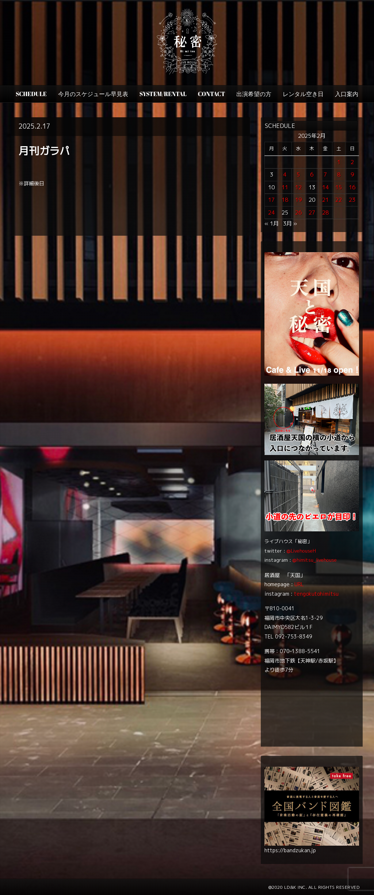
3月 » (290, 223)
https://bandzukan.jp (290, 850)
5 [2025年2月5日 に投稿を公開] (298, 174)
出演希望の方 (253, 94)
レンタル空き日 (303, 94)
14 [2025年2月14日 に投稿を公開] (325, 187)
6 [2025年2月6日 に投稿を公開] (311, 174)
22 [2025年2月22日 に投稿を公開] (338, 200)
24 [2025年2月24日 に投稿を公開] (271, 212)
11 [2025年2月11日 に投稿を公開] (285, 187)
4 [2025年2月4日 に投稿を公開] (284, 174)
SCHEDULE (31, 94)
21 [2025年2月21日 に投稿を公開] (325, 200)
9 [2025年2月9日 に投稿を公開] (352, 174)
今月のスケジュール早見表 (93, 94)
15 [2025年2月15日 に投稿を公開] (338, 187)
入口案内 (346, 94)
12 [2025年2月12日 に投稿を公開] (298, 187)
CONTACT (211, 94)
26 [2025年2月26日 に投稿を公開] (298, 212)
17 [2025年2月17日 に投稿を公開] (271, 200)
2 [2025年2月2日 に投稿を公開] (352, 162)
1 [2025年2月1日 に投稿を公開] (338, 162)
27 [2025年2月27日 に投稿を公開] (312, 212)
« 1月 (271, 223)
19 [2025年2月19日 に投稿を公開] (298, 200)
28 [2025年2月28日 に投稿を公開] (325, 212)
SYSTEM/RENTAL (163, 94)
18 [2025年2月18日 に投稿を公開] (285, 200)
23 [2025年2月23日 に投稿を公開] (352, 200)
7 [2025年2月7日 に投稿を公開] (325, 174)
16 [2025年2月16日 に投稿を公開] (352, 187)
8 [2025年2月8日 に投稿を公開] (338, 174)
